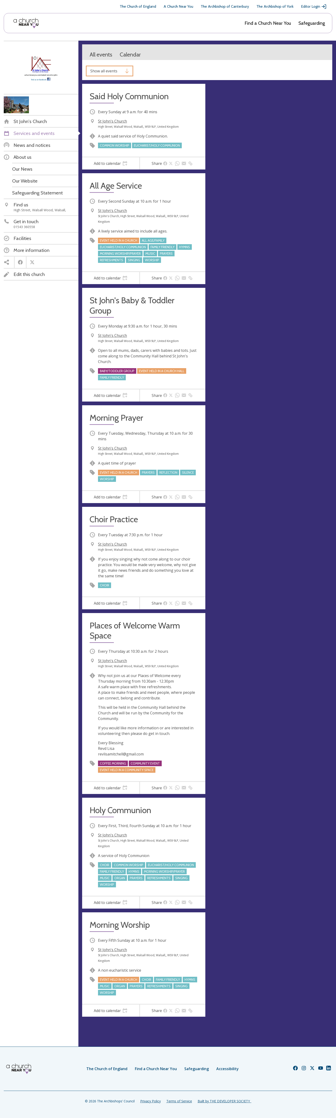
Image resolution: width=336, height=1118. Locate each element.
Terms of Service (179, 1101)
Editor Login (314, 6)
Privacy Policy (150, 1101)
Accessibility (227, 1068)
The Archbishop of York (275, 6)
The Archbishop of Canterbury (225, 6)
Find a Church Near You (268, 23)
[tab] (110, 163)
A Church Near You (178, 6)
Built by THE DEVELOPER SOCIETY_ (224, 1101)
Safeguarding (311, 23)
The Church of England (138, 6)
